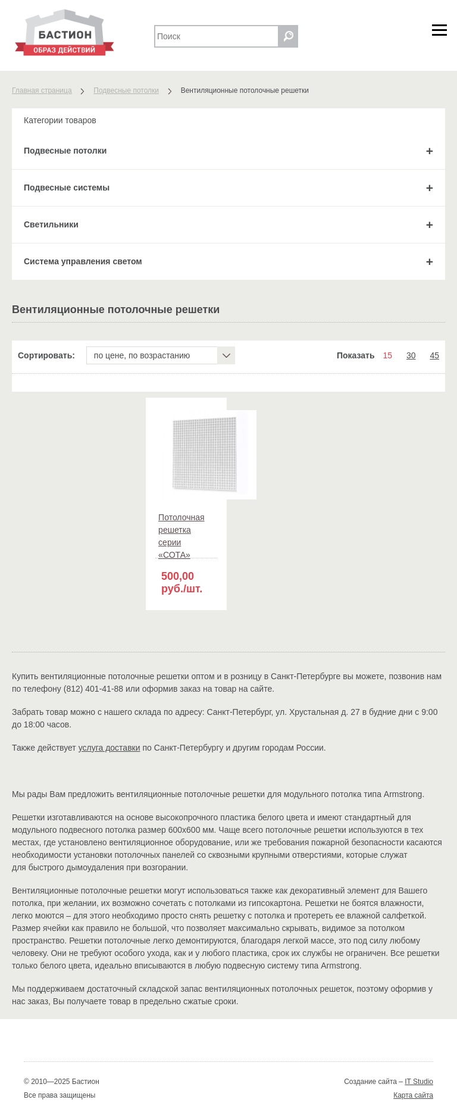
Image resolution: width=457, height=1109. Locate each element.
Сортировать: (46, 355)
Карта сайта (413, 1095)
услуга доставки (109, 747)
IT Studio (419, 1081)
